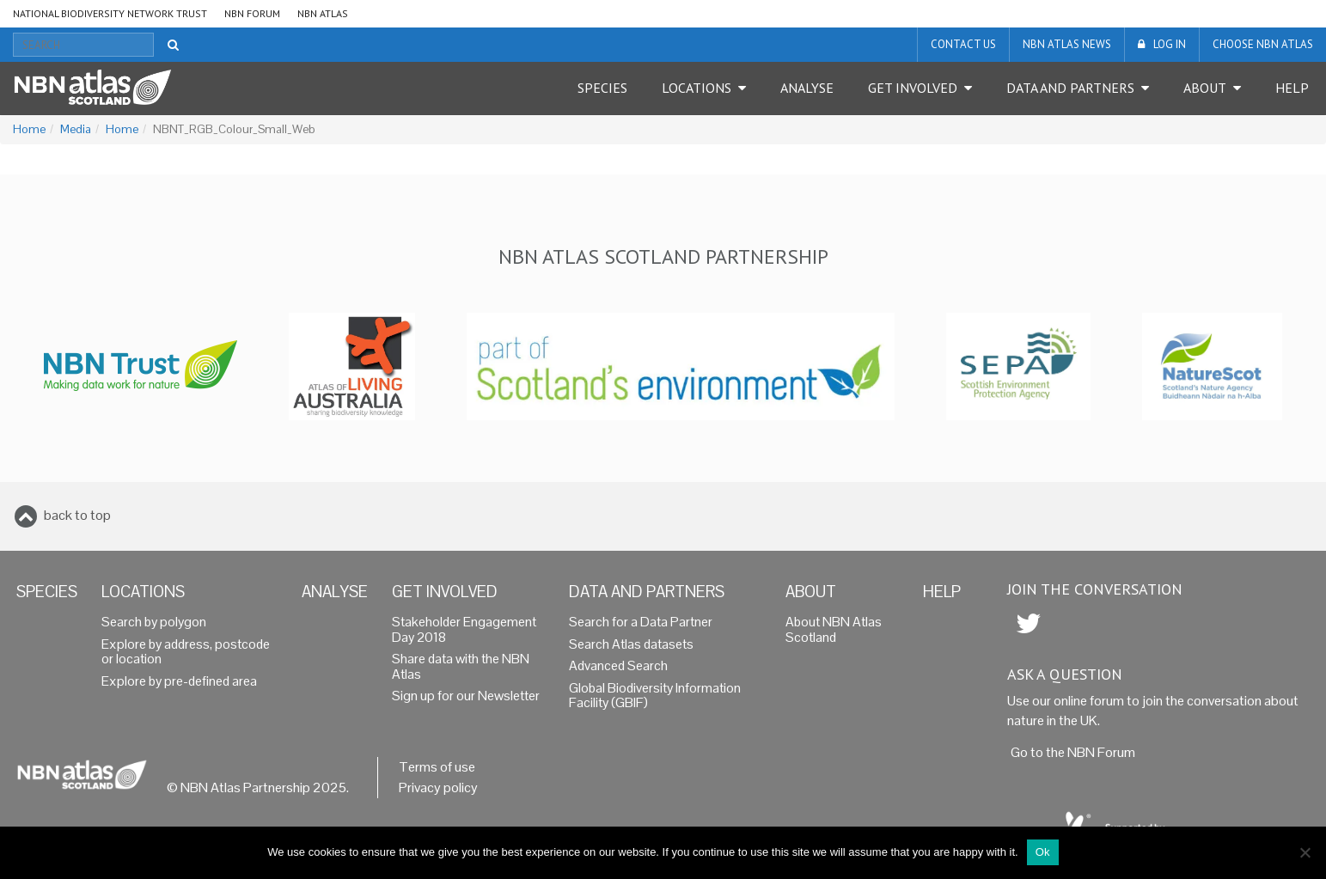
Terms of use (437, 767)
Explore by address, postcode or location (185, 652)
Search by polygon (153, 622)
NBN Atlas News (1067, 44)
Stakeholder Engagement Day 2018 (464, 629)
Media (75, 129)
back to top (77, 515)
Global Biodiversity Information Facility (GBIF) (655, 696)
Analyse (807, 87)
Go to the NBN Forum (1073, 752)
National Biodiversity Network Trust (110, 13)
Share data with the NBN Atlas (460, 666)
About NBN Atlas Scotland (833, 629)
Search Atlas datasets (631, 644)
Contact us (963, 44)
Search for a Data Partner (640, 622)
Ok (1043, 851)
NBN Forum (252, 13)
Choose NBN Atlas (1263, 44)
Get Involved (912, 87)
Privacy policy (438, 787)
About (1204, 87)
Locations (696, 87)
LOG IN (1169, 44)
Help (1292, 87)
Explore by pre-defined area (179, 681)
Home (29, 129)
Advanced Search (618, 666)
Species (602, 87)
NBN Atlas (322, 13)
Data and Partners (1070, 87)
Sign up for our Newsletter (466, 696)
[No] (1304, 852)
